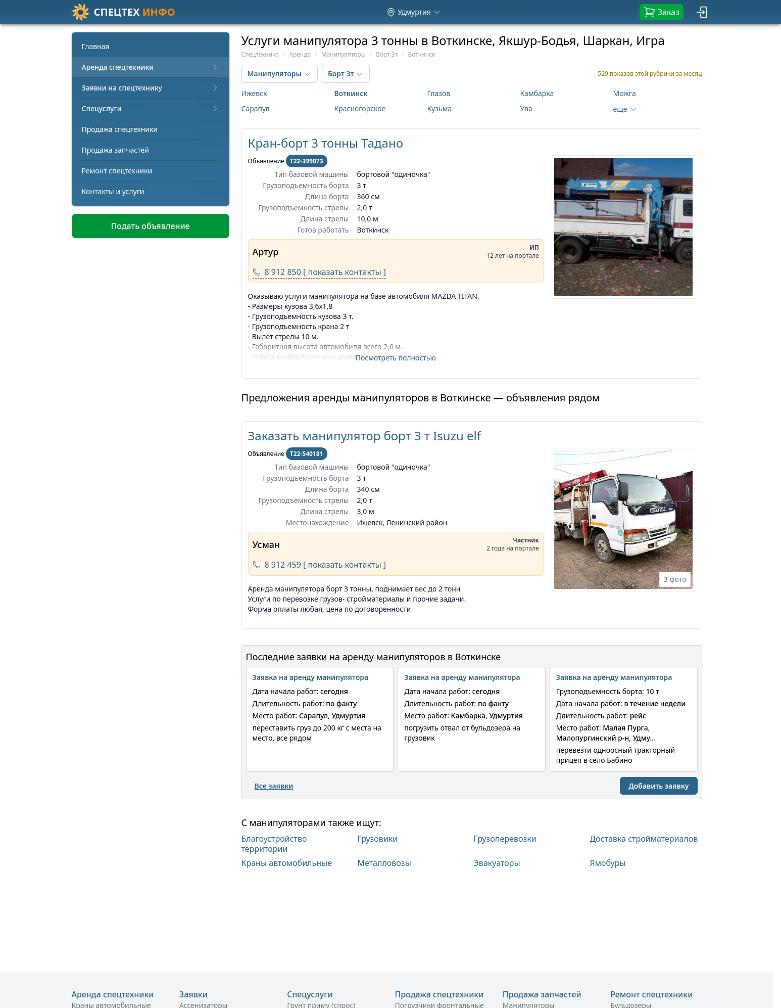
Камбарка (537, 93)
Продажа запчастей (116, 150)
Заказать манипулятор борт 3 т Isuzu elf (364, 435)
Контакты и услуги (113, 191)
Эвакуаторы (497, 863)
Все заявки (274, 786)
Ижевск (254, 93)
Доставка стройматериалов (644, 839)
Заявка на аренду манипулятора (311, 677)
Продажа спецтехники (120, 129)
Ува (526, 108)
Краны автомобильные (286, 863)
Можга (624, 93)
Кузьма (439, 108)
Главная (96, 46)
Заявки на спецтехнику (150, 88)
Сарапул (255, 108)
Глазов (439, 93)
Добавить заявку (658, 786)
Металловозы (384, 863)
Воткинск (351, 93)
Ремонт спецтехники (117, 170)
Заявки (193, 994)
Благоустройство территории (274, 844)
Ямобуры (608, 863)
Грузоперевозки (505, 839)
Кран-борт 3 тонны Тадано (325, 142)
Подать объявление (150, 226)
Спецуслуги (150, 108)
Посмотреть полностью (396, 357)
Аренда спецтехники (150, 67)
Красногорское (360, 108)
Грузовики (378, 839)
